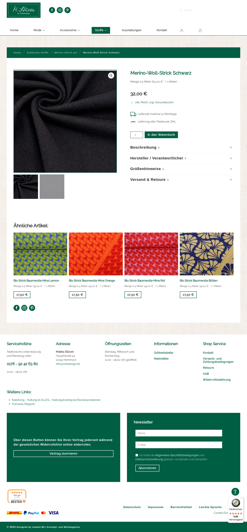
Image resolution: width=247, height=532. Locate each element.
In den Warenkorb (161, 134)
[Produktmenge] (136, 134)
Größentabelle (163, 352)
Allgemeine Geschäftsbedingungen (177, 455)
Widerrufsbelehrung (217, 379)
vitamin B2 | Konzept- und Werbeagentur (56, 527)
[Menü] (242, 499)
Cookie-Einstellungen (227, 512)
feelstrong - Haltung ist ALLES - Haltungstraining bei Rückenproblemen (56, 400)
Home (14, 30)
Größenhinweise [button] (147, 169)
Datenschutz (132, 507)
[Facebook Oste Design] (52, 10)
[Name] (178, 433)
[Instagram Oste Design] (60, 10)
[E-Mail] (178, 445)
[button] (111, 75)
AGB (206, 373)
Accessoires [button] (70, 30)
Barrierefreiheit (181, 507)
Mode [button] (39, 30)
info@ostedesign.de (68, 364)
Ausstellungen (131, 30)
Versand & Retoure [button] (149, 179)
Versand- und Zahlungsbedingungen (218, 360)
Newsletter (161, 358)
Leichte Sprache (210, 507)
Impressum (155, 507)
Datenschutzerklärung (149, 459)
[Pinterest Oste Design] (67, 10)
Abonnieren (147, 468)
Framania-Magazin (23, 404)
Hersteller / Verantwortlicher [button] (158, 158)
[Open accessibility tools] (235, 492)
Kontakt (162, 30)
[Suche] (202, 10)
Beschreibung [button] (145, 147)
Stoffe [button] (101, 30)
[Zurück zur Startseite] (24, 10)
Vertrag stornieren (63, 453)
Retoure (208, 367)
